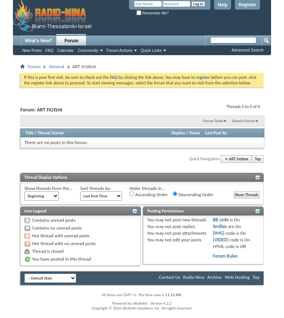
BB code (221, 219)
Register (247, 4)
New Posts (32, 50)
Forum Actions (119, 50)
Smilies (220, 226)
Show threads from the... (48, 188)
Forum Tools (213, 120)
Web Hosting (237, 277)
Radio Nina (193, 277)
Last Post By (216, 132)
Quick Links (151, 50)
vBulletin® (141, 303)
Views (194, 132)
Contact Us (169, 277)
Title (30, 132)
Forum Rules (225, 256)
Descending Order (193, 194)
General (56, 66)
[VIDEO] (221, 239)
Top (258, 159)
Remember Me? (152, 13)
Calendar (65, 50)
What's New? (38, 40)
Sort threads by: (95, 188)
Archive (214, 277)
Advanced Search (247, 50)
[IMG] (218, 233)
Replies (178, 132)
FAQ (49, 50)
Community (88, 50)
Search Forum (243, 120)
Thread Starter (51, 132)
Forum (71, 40)
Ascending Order (148, 194)
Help (222, 4)
